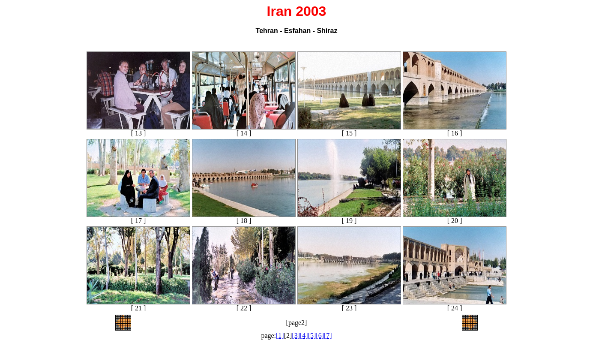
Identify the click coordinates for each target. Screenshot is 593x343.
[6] (320, 335)
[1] (280, 335)
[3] (296, 335)
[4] (304, 335)
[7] (328, 335)
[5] (312, 335)
